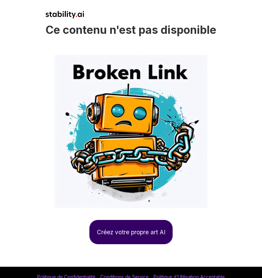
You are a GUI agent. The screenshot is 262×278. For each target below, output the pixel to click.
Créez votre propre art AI (131, 232)
